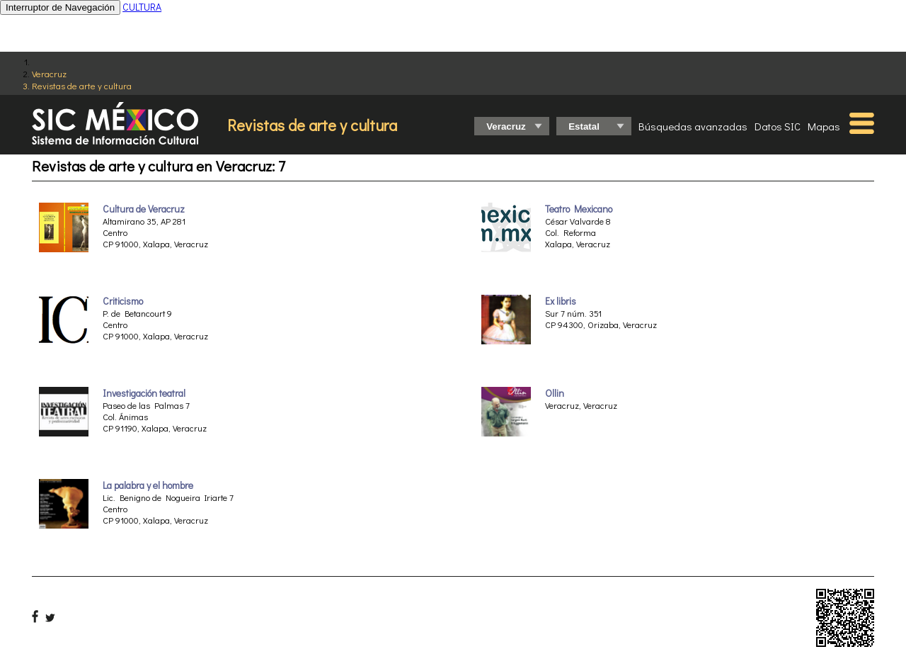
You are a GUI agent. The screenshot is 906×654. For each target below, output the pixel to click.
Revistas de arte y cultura (82, 85)
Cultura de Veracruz (144, 209)
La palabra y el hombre (148, 485)
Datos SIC (778, 126)
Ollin (554, 393)
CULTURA (141, 6)
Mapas (824, 126)
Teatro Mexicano (578, 209)
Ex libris (560, 301)
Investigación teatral (144, 393)
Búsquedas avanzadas (692, 126)
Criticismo (123, 301)
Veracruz (49, 73)
